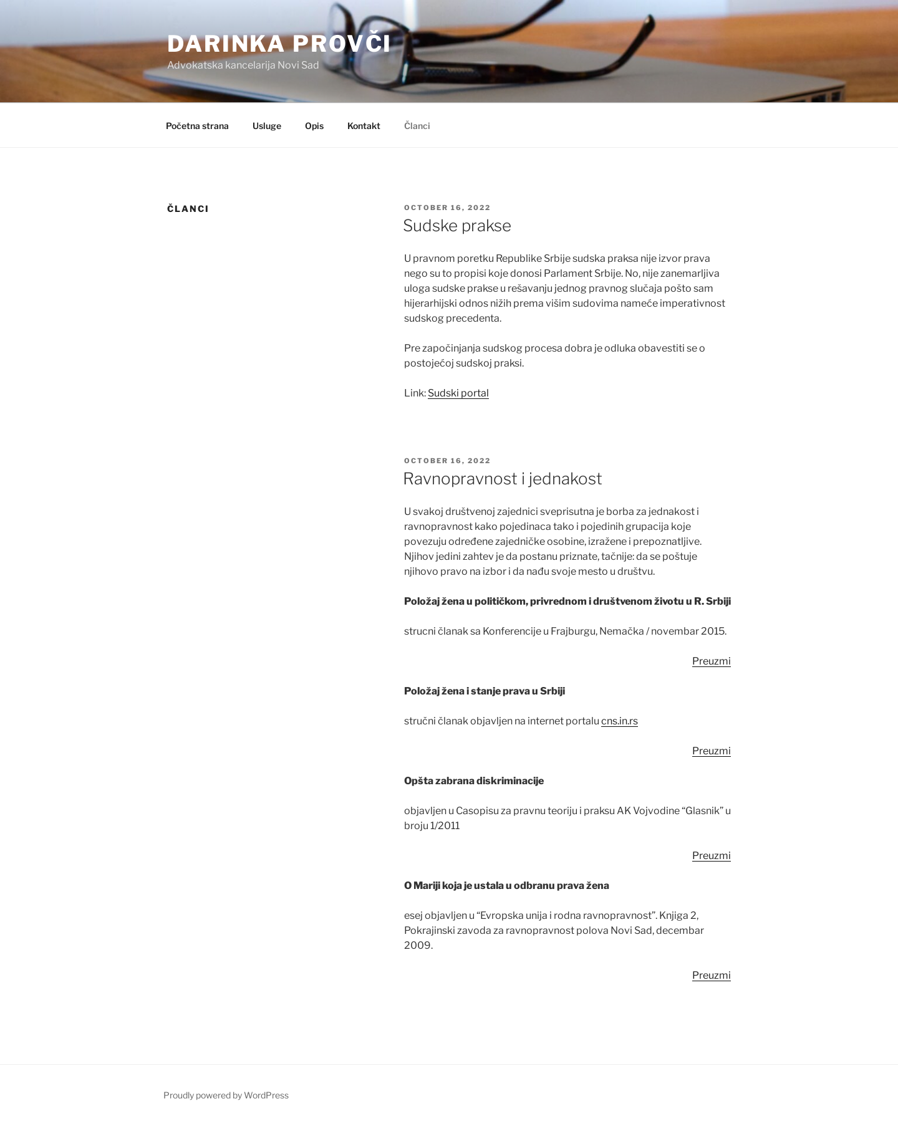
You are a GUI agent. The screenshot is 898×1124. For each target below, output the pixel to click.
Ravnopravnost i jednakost (502, 478)
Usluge (267, 125)
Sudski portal (458, 393)
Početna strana (197, 125)
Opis (314, 125)
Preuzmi (711, 661)
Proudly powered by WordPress (226, 1095)
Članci (417, 125)
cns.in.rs (619, 721)
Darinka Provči (279, 43)
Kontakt (363, 125)
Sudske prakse (457, 225)
